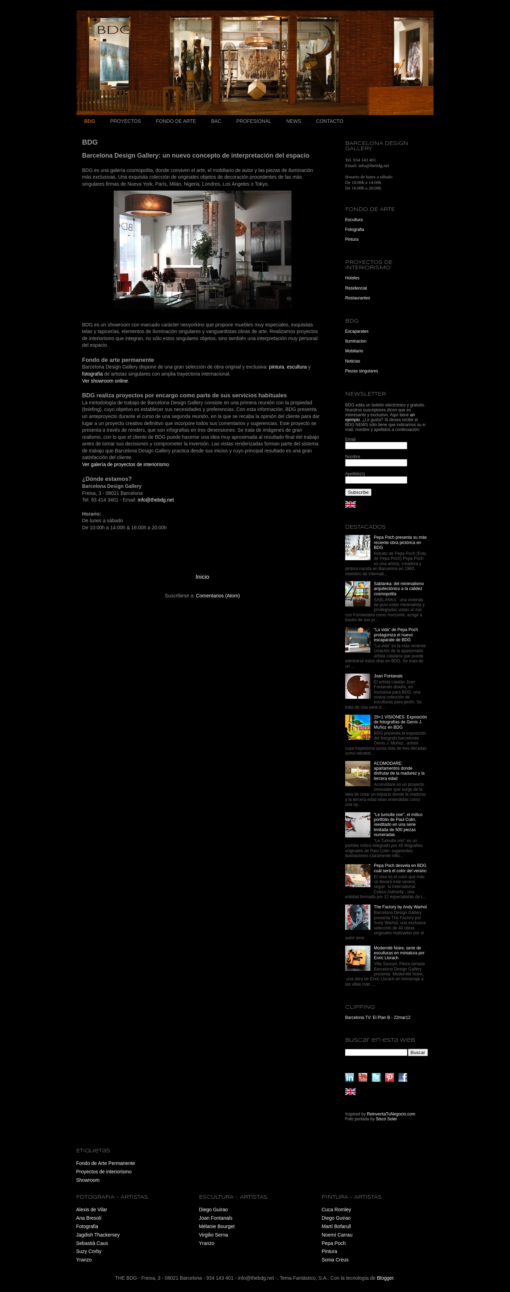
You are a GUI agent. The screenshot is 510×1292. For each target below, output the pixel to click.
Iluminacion (356, 341)
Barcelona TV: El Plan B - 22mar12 (377, 1017)
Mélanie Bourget (217, 1226)
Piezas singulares (361, 371)
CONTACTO (329, 121)
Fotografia (354, 229)
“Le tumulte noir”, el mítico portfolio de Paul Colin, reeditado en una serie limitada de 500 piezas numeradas (398, 824)
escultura (297, 367)
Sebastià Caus (92, 1243)
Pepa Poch (334, 1243)
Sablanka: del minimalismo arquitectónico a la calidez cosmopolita (399, 588)
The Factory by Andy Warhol (400, 907)
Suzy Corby (88, 1251)
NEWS (293, 121)
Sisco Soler (386, 1119)
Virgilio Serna (213, 1235)
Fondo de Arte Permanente (105, 1163)
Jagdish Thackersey (98, 1235)
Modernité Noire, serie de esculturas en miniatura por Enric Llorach (399, 953)
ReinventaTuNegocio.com (391, 1114)
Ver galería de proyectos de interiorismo (125, 464)
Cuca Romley (336, 1209)
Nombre (352, 456)
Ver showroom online (105, 381)
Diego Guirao (213, 1209)
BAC (216, 121)
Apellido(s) (355, 473)
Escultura (354, 219)
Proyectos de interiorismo (104, 1171)
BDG (89, 121)
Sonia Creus (335, 1260)
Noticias (352, 361)
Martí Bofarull (336, 1226)
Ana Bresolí (88, 1218)
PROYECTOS (125, 121)
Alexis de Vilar (91, 1209)
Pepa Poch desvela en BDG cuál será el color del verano (400, 868)
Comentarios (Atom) (218, 595)
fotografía (92, 374)
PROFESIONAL (253, 121)
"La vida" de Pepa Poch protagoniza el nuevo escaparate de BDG (396, 634)
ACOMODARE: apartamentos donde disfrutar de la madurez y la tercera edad (399, 771)
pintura (276, 367)
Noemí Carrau (337, 1235)
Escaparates (357, 331)
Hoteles (352, 278)
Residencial (356, 288)
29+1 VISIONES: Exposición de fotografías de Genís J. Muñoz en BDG (400, 722)
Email (350, 439)
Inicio (202, 577)
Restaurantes (357, 298)
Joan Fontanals (388, 676)
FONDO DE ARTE (176, 121)
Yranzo (84, 1260)
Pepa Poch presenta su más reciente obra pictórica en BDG (400, 542)
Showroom (88, 1180)
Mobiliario (354, 351)
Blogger (385, 1278)
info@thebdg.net (156, 500)
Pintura (351, 239)
